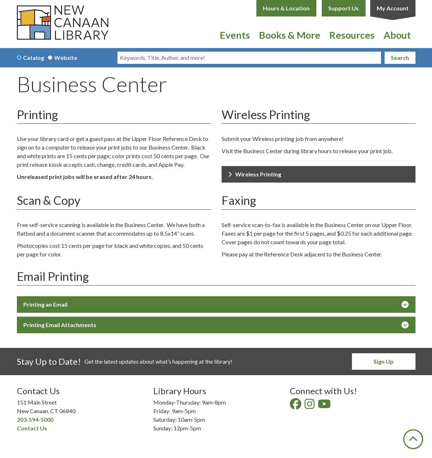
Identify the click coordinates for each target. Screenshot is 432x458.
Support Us (343, 8)
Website (65, 57)
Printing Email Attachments (216, 325)
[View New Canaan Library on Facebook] (296, 405)
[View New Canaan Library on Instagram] (310, 405)
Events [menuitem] (235, 35)
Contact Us (32, 428)
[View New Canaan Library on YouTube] (325, 405)
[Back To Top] (413, 439)
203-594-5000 (35, 419)
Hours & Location (286, 8)
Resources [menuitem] (352, 35)
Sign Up (383, 361)
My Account (393, 8)
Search (400, 57)
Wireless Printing (254, 174)
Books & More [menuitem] (289, 35)
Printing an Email (216, 304)
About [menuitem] (397, 35)
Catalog (33, 57)
